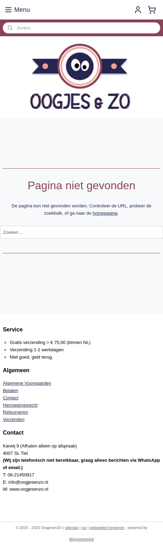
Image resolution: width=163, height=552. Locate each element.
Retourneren (15, 412)
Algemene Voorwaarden (27, 383)
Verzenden (13, 419)
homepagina (105, 213)
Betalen (10, 390)
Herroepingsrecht (20, 405)
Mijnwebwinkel (81, 539)
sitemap (71, 528)
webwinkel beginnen (107, 528)
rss (84, 528)
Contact (10, 397)
